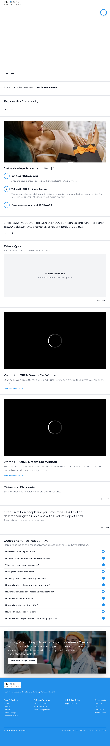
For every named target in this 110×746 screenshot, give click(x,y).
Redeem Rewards (11, 716)
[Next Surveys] (11, 233)
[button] (55, 552)
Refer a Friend (100, 713)
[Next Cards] (12, 73)
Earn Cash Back (40, 706)
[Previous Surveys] (6, 233)
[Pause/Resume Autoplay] (103, 12)
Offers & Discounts (42, 703)
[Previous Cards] (7, 73)
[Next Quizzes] (103, 300)
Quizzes (7, 706)
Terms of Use (100, 730)
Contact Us (99, 710)
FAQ (96, 706)
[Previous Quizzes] (98, 300)
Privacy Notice (68, 730)
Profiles (7, 710)
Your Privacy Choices (84, 730)
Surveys (7, 703)
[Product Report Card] (12, 3)
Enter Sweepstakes (42, 710)
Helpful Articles (70, 703)
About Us (98, 703)
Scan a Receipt (10, 713)
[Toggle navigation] (105, 3)
